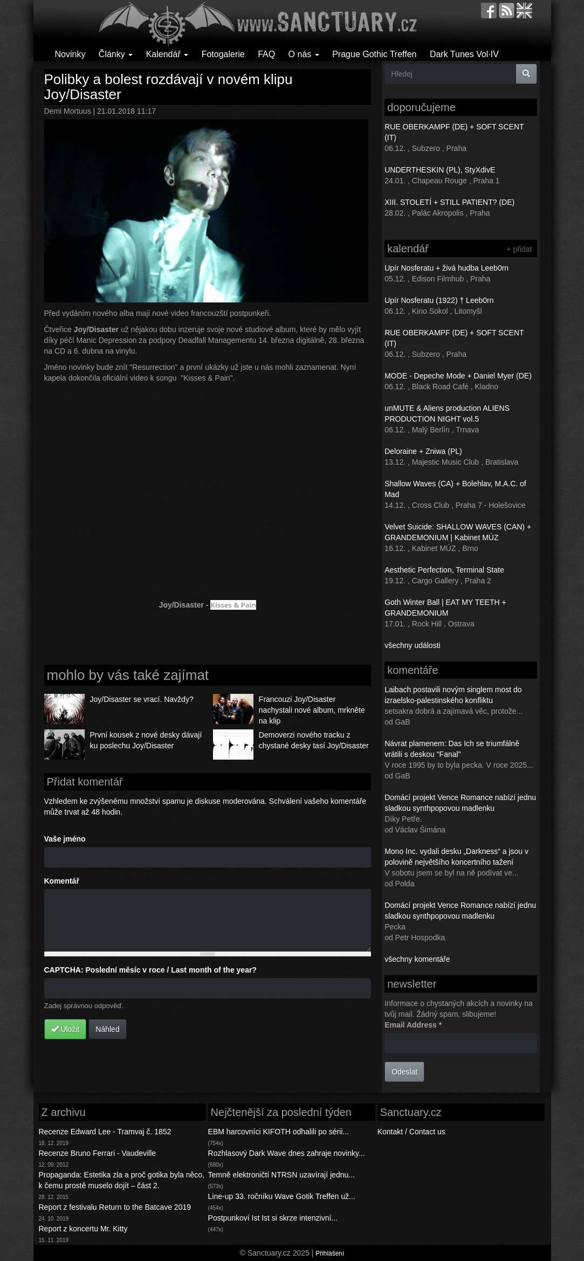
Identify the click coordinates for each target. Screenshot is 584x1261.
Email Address (413, 1025)
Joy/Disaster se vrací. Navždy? (142, 699)
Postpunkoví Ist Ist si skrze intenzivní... (273, 1218)
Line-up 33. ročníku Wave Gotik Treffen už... (281, 1196)
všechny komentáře (417, 959)
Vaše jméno (65, 839)
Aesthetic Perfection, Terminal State (444, 570)
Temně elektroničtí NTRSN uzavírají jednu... (281, 1174)
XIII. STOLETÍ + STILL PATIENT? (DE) (449, 202)
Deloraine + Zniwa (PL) (423, 451)
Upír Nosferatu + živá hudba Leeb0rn (446, 268)
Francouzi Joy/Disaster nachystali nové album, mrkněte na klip (312, 710)
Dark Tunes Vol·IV (464, 54)
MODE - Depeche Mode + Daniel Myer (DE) (458, 375)
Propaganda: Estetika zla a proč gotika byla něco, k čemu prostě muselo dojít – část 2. (121, 1180)
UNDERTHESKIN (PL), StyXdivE (439, 170)
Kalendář (167, 54)
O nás (303, 54)
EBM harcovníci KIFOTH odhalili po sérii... (278, 1131)
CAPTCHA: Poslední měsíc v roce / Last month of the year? (150, 970)
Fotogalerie (223, 54)
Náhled (107, 1029)
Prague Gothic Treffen (374, 54)
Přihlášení (329, 1253)
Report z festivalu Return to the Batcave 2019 (115, 1207)
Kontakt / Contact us (411, 1131)
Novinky (70, 54)
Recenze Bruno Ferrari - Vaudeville (97, 1153)
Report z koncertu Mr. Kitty (83, 1228)
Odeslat (404, 1071)
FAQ (266, 54)
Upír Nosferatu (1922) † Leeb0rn (438, 300)
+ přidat (519, 249)
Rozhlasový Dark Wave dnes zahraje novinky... (286, 1153)
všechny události (412, 645)
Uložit (65, 1029)
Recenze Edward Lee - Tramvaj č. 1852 (105, 1131)
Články (116, 54)
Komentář (61, 881)
